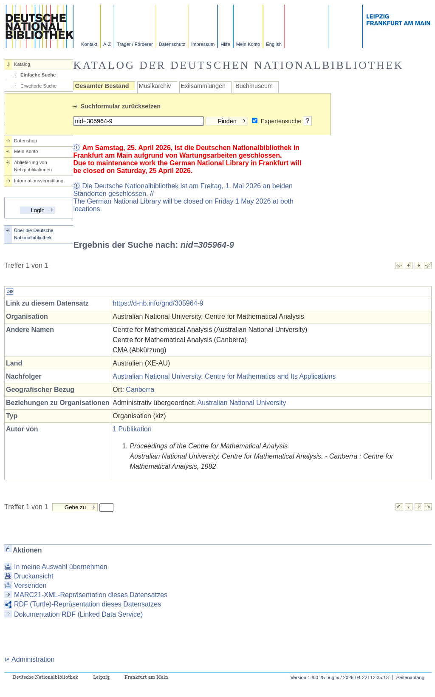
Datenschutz (172, 44)
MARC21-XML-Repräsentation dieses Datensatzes (90, 594)
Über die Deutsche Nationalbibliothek (34, 234)
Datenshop (25, 140)
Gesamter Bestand (102, 85)
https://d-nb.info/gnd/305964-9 (158, 303)
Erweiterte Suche (38, 85)
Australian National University (241, 402)
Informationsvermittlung (38, 180)
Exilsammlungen (203, 85)
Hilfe (225, 44)
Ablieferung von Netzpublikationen (33, 166)
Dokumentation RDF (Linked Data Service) (78, 614)
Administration (29, 659)
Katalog (22, 64)
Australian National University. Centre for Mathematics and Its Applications (224, 376)
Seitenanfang (410, 677)
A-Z (107, 44)
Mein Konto (248, 44)
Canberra (140, 389)
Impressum (203, 44)
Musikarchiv (155, 85)
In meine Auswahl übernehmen (60, 566)
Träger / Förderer (135, 44)
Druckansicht (33, 576)
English (274, 44)
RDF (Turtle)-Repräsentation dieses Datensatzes (87, 604)
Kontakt (89, 44)
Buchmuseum (254, 85)
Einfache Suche (38, 74)
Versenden (30, 585)
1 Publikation (132, 429)
